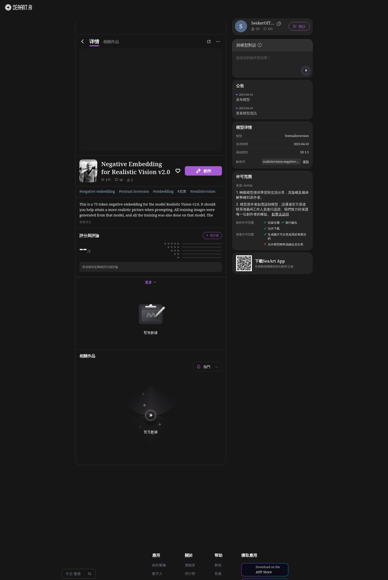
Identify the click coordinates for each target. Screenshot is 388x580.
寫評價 (212, 235)
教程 (218, 565)
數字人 (157, 574)
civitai (247, 185)
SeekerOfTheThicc (263, 23)
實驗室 (190, 565)
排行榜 (190, 574)
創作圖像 (159, 565)
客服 (218, 574)
